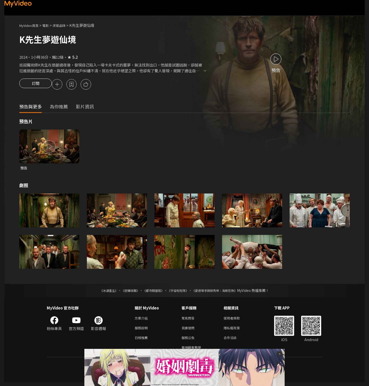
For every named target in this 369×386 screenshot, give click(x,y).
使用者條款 (236, 319)
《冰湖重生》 (100, 291)
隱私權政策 (236, 330)
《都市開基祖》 (151, 291)
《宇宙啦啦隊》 (179, 291)
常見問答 (189, 319)
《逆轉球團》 (124, 291)
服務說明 (142, 330)
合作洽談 (234, 340)
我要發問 (189, 330)
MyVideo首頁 (30, 25)
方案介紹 (142, 319)
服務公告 (189, 340)
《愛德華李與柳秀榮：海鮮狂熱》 (221, 291)
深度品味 (64, 25)
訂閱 (35, 85)
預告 (24, 168)
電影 (49, 25)
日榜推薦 (142, 340)
